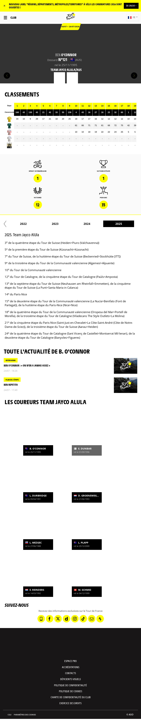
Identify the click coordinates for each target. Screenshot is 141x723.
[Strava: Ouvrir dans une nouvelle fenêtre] (100, 618)
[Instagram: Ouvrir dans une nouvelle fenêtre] (75, 618)
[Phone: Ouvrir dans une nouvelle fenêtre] (41, 618)
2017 (75, 224)
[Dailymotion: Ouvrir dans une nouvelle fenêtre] (66, 618)
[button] (132, 17)
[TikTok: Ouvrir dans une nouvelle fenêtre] (83, 618)
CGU (9, 714)
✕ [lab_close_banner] (4, 5)
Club (13, 17)
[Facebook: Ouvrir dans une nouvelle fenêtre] (49, 618)
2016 (44, 224)
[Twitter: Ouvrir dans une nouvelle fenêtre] (58, 618)
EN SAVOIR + (131, 5)
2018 (107, 224)
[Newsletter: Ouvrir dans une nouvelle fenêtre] (91, 618)
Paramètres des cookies (25, 714)
